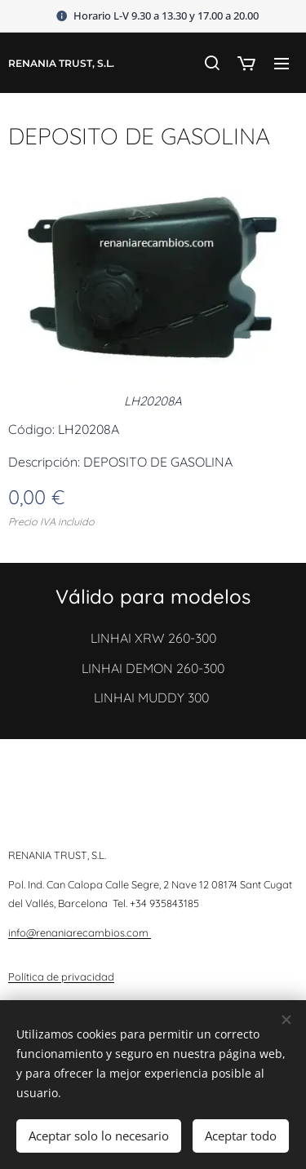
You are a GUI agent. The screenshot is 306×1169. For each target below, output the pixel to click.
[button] (211, 62)
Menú (281, 63)
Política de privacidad (61, 977)
